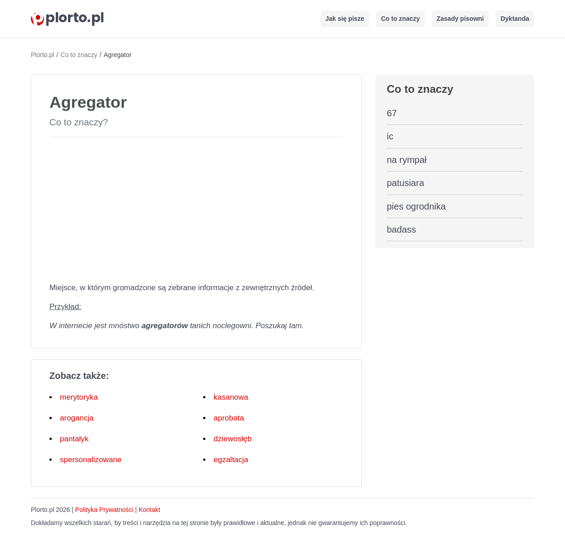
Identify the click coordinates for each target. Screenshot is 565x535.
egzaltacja (231, 459)
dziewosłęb (233, 439)
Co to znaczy (400, 18)
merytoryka (79, 397)
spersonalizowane (91, 459)
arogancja (77, 418)
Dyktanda (515, 18)
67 (392, 113)
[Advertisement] (196, 207)
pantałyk (74, 439)
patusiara (405, 183)
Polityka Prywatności (104, 509)
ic (390, 136)
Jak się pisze (345, 18)
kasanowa (231, 397)
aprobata (229, 418)
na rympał (407, 160)
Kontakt (149, 509)
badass (401, 229)
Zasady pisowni (460, 18)
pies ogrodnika (416, 206)
